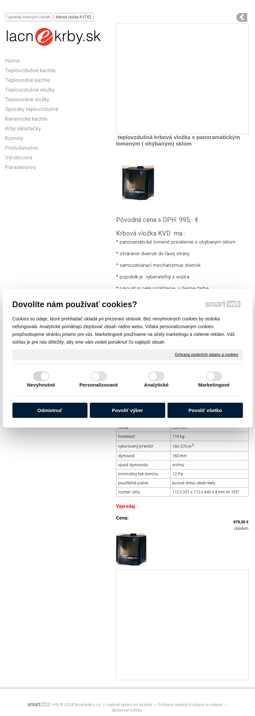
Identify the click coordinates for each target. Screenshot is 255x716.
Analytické (156, 385)
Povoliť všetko (205, 410)
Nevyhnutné (41, 385)
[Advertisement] (182, 79)
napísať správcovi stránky (129, 704)
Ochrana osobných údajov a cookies (206, 354)
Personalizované (98, 385)
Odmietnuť (49, 410)
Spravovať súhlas (127, 710)
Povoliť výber (127, 410)
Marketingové (214, 385)
